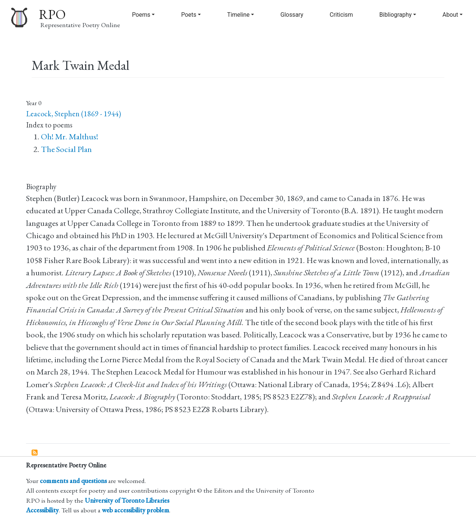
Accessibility (42, 510)
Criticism (341, 14)
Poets (188, 14)
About (450, 14)
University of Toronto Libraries (127, 500)
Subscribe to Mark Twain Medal (35, 453)
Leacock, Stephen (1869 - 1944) (73, 114)
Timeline (238, 14)
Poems (141, 14)
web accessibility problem (135, 510)
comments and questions (73, 480)
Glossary (291, 14)
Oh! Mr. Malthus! (69, 136)
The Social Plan (66, 149)
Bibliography (395, 14)
